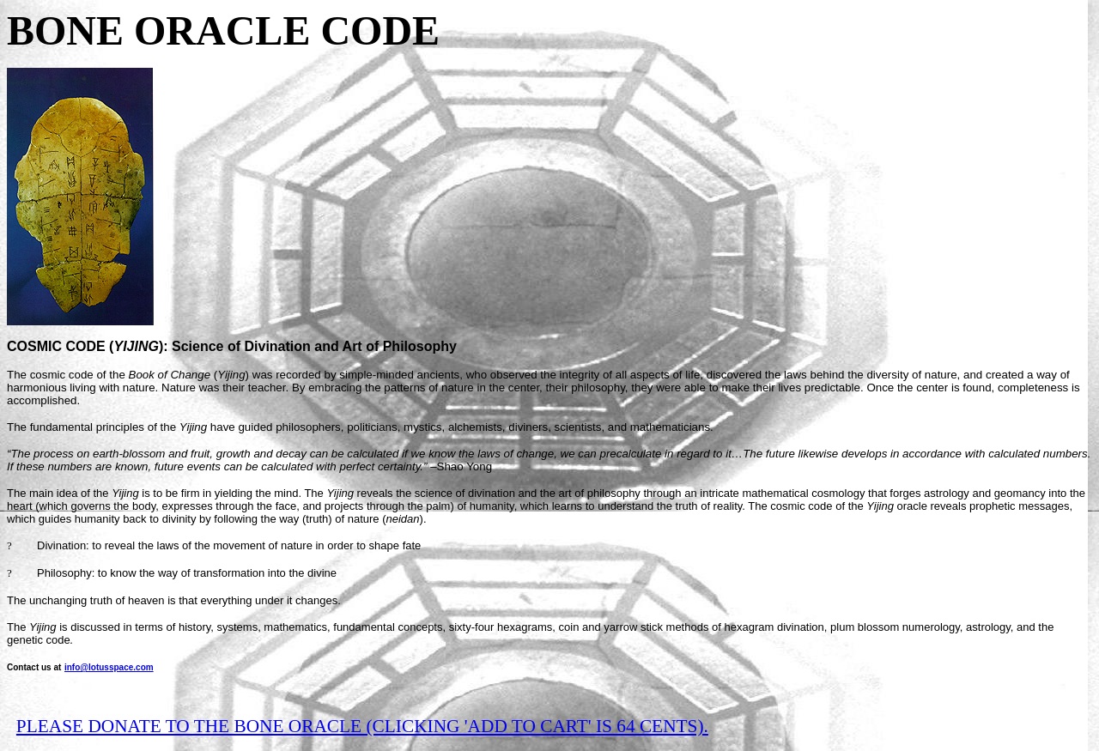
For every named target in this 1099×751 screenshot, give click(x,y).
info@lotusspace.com (109, 667)
